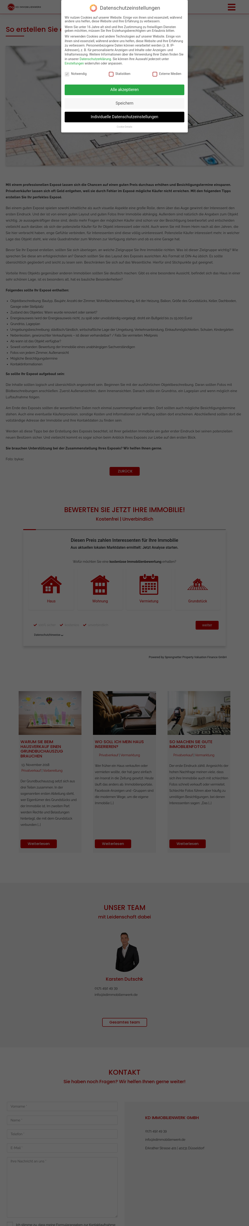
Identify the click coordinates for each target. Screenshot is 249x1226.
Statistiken (119, 74)
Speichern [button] (124, 103)
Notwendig (76, 74)
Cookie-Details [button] (124, 126)
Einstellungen (74, 63)
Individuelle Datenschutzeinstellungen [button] (124, 116)
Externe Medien (167, 74)
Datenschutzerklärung (95, 59)
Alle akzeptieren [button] (124, 89)
